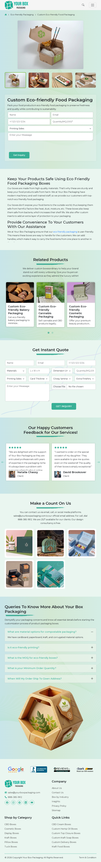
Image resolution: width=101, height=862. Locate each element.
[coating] (62, 379)
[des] (50, 137)
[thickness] (38, 379)
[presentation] (29, 147)
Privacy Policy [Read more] (59, 806)
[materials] (15, 371)
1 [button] (48, 331)
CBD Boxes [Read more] (10, 824)
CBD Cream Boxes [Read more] (61, 824)
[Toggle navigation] (92, 5)
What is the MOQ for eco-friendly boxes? (50, 658)
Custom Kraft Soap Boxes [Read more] (65, 837)
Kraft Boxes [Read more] (10, 837)
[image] (74, 387)
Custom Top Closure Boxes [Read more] (66, 833)
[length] (38, 371)
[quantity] (72, 122)
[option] (20, 304)
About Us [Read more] (57, 788)
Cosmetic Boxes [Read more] (12, 829)
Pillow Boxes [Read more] (11, 842)
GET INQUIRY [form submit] (64, 406)
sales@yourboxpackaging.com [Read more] (24, 792)
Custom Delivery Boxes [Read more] (64, 842)
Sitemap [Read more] (56, 810)
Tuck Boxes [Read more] (10, 846)
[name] (29, 115)
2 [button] (52, 331)
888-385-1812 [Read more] (15, 797)
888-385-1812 (25, 519)
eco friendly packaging (65, 232)
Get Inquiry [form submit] (19, 155)
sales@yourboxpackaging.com (30, 516)
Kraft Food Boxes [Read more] (61, 846)
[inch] (62, 371)
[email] (72, 115)
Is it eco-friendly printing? (50, 647)
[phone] (29, 122)
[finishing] (85, 379)
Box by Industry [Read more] (60, 797)
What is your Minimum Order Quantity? (50, 668)
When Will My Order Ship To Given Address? (50, 678)
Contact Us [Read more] (57, 792)
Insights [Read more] (56, 801)
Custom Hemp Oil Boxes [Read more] (64, 829)
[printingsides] (50, 128)
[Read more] (15, 783)
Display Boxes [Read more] (11, 833)
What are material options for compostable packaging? (50, 632)
